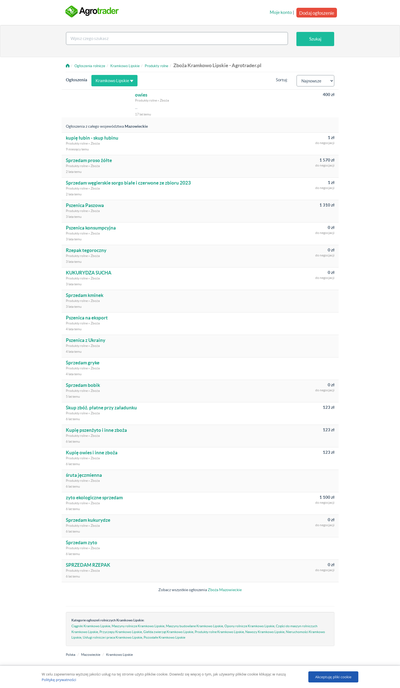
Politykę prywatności (59, 679)
